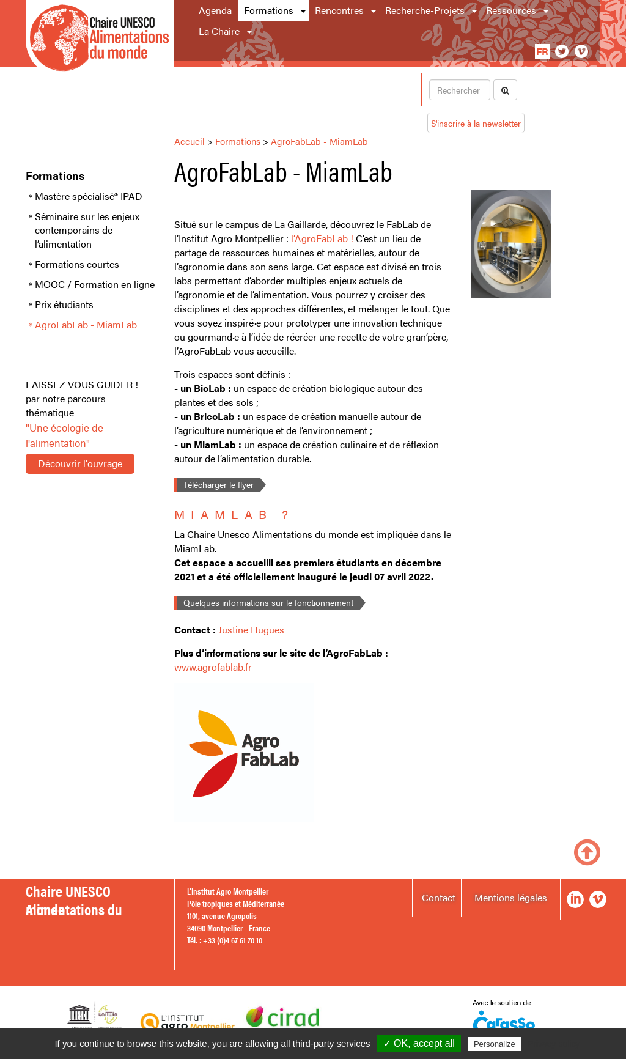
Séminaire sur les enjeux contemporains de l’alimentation (87, 230)
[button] (304, 10)
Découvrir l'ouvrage (80, 463)
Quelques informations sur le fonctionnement (268, 602)
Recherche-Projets (425, 10)
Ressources (511, 10)
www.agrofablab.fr (213, 667)
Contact (438, 897)
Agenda (215, 10)
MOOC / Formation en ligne (95, 284)
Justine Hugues (251, 629)
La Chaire (219, 31)
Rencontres (339, 10)
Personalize (494, 1044)
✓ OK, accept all (419, 1043)
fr (542, 51)
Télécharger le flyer (218, 484)
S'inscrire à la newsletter (476, 123)
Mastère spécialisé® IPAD (88, 196)
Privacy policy (554, 1044)
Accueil (189, 141)
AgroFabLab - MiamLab (86, 324)
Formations (268, 10)
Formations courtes (77, 264)
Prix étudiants (64, 304)
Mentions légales (510, 897)
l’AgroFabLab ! (322, 238)
